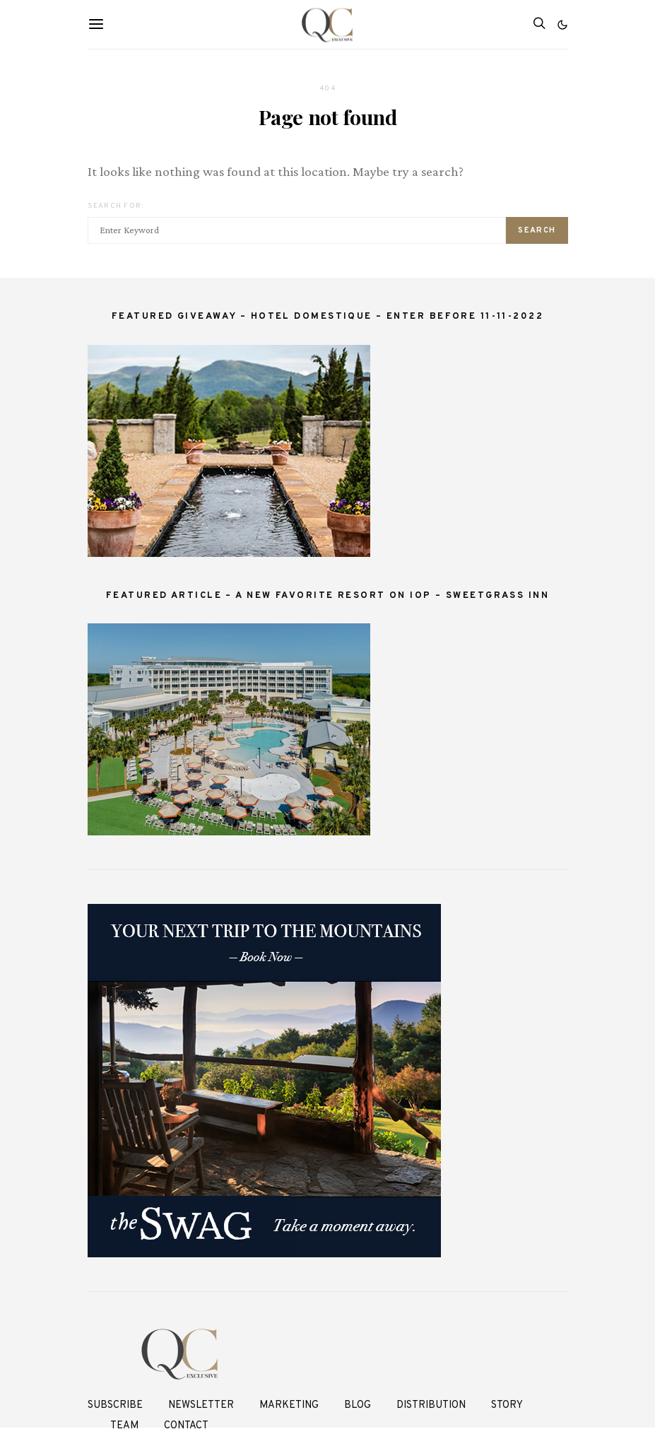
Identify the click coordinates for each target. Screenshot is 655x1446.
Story (507, 1405)
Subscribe (115, 1405)
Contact (186, 1426)
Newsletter (201, 1405)
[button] (562, 24)
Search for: (116, 206)
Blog (357, 1405)
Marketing (289, 1405)
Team (124, 1426)
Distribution (431, 1405)
